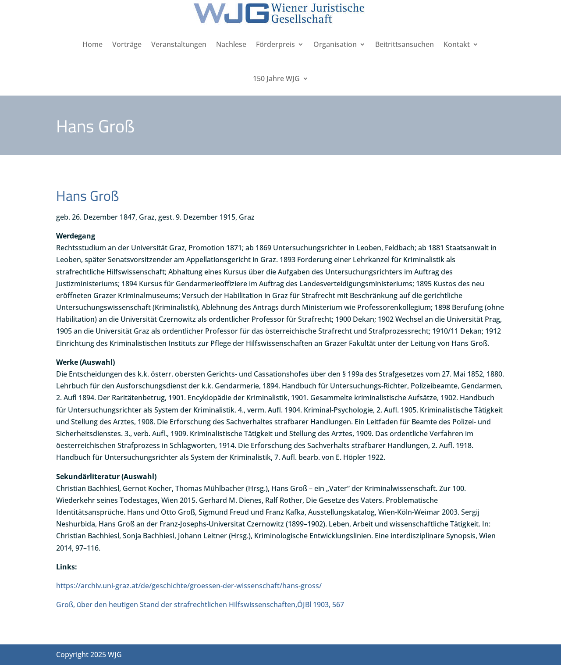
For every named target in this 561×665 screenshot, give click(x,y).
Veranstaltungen (178, 44)
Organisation (335, 44)
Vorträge (127, 44)
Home (92, 44)
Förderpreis (275, 44)
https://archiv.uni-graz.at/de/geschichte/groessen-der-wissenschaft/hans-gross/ (189, 585)
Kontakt (457, 44)
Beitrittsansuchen (404, 44)
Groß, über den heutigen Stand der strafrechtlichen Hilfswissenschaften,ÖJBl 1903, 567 (200, 604)
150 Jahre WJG (276, 78)
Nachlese (231, 44)
